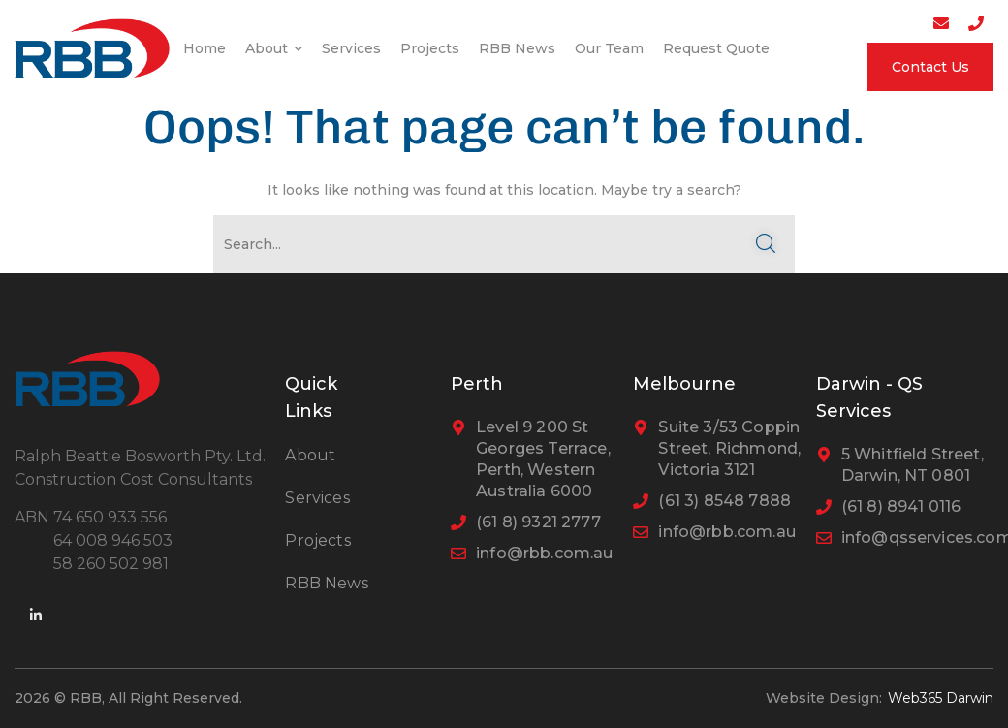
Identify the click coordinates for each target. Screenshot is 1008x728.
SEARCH (765, 244)
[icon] (37, 615)
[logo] (92, 46)
